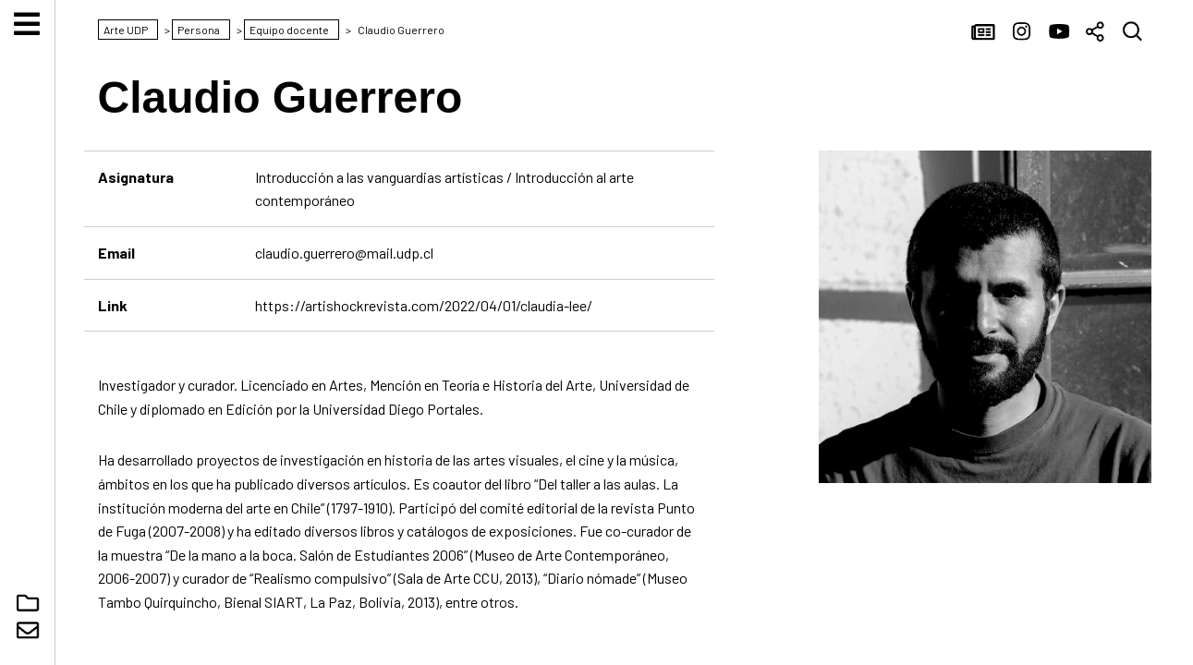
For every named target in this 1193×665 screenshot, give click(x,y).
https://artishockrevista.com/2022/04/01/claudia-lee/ (423, 305)
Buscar (1132, 32)
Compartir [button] (1095, 32)
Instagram (1022, 32)
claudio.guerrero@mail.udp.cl (344, 252)
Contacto (28, 630)
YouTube (1059, 32)
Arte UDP (27, 331)
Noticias (985, 32)
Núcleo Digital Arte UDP (28, 602)
